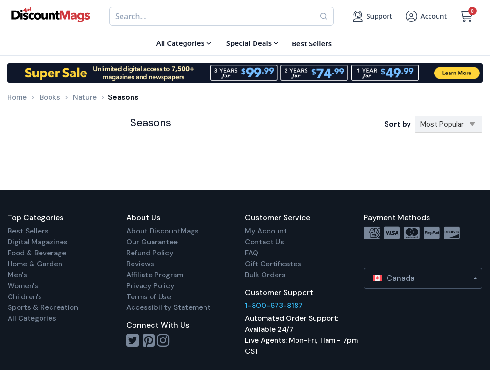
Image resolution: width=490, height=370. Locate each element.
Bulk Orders (265, 275)
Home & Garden (35, 264)
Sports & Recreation (43, 307)
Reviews (140, 264)
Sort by (397, 124)
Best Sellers (28, 231)
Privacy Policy (150, 286)
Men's (17, 275)
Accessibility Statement (168, 307)
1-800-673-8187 (274, 305)
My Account (266, 231)
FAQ (251, 253)
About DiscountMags (162, 231)
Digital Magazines (38, 242)
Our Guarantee (152, 242)
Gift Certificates (273, 264)
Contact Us (264, 242)
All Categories (32, 318)
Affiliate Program (154, 275)
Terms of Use (148, 297)
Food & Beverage (37, 253)
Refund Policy (150, 253)
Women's (23, 286)
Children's (25, 297)
